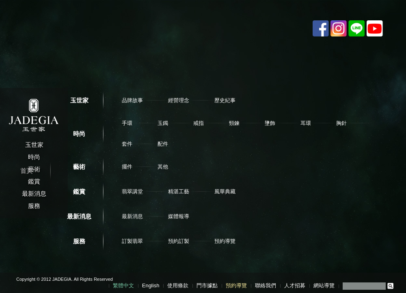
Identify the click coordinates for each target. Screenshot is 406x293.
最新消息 (79, 216)
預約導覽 (224, 241)
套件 (127, 144)
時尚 (79, 133)
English (151, 285)
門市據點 (207, 285)
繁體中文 (123, 285)
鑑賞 (79, 191)
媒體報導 (178, 216)
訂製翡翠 (132, 241)
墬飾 (270, 123)
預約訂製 (178, 241)
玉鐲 (163, 123)
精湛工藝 (178, 191)
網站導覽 (324, 285)
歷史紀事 (224, 100)
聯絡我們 (265, 285)
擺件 (127, 167)
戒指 (198, 123)
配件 (163, 144)
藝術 (79, 166)
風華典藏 (224, 191)
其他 (163, 167)
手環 (127, 123)
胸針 (341, 123)
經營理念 (178, 100)
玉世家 (79, 100)
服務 (79, 241)
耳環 (305, 123)
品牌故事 (132, 100)
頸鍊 (234, 123)
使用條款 (177, 285)
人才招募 (294, 285)
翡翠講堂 (132, 191)
